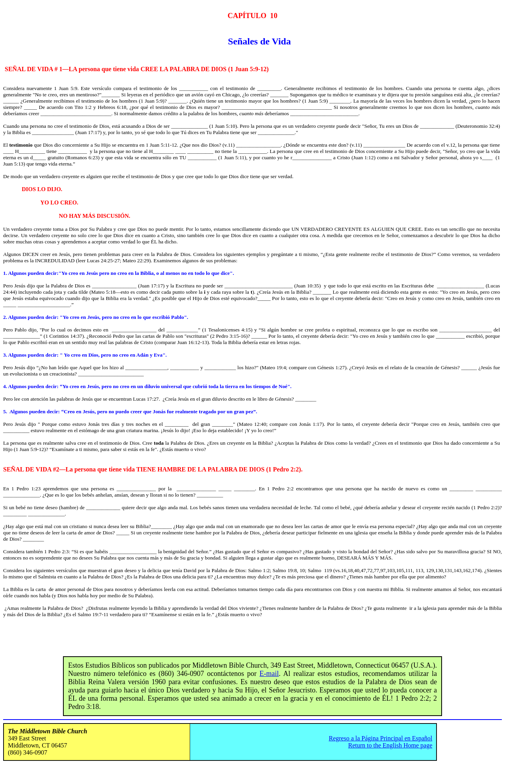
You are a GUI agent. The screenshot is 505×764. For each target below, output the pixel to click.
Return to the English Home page (390, 745)
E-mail (269, 673)
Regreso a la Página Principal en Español (380, 738)
